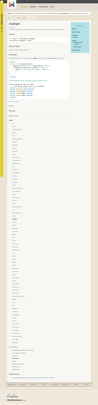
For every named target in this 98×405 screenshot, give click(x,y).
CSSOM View (15, 197)
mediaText (15, 169)
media (14, 126)
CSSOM (77, 44)
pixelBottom (15, 287)
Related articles (77, 42)
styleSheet (15, 308)
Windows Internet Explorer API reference (39, 378)
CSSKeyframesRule (17, 139)
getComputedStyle (17, 336)
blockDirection (16, 315)
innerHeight (15, 339)
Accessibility (54, 385)
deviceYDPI (15, 293)
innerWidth (15, 244)
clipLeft (14, 216)
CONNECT (33, 7)
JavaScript (65, 385)
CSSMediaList (15, 157)
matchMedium (16, 333)
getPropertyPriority (17, 213)
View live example (13, 101)
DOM (75, 385)
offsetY (14, 265)
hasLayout (15, 231)
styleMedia (15, 342)
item (13, 166)
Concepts (22, 385)
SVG (86, 385)
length (14, 256)
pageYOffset (15, 284)
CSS (43, 385)
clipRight (31, 18)
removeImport (16, 327)
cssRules (14, 142)
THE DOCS (24, 7)
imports (14, 240)
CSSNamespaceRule (17, 188)
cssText (14, 203)
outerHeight (15, 268)
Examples (75, 35)
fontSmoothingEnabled (18, 296)
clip (15, 361)
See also (74, 41)
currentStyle (22, 353)
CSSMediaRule (16, 173)
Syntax (74, 29)
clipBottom (21, 364)
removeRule (15, 330)
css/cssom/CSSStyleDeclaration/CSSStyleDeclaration (23, 29)
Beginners (11, 385)
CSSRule (14, 200)
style (13, 136)
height (14, 234)
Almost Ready (2, 19)
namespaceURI (16, 191)
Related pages (77, 47)
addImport (15, 311)
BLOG (52, 7)
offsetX (14, 262)
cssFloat (14, 225)
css (14, 18)
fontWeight (15, 228)
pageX (14, 274)
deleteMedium (16, 163)
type (13, 210)
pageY (14, 281)
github (86, 13)
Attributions (76, 50)
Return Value (76, 32)
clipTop (14, 222)
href (13, 123)
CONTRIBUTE (43, 7)
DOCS (9, 18)
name (13, 154)
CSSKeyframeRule (17, 129)
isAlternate (15, 247)
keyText (14, 132)
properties (24, 18)
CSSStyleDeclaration (28, 350)
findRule (14, 148)
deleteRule (15, 145)
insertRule (15, 151)
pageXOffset (15, 277)
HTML (33, 385)
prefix (13, 194)
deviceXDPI (15, 290)
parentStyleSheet (17, 207)
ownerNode (15, 324)
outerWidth (15, 271)
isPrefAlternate (16, 250)
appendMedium (16, 160)
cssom (18, 18)
